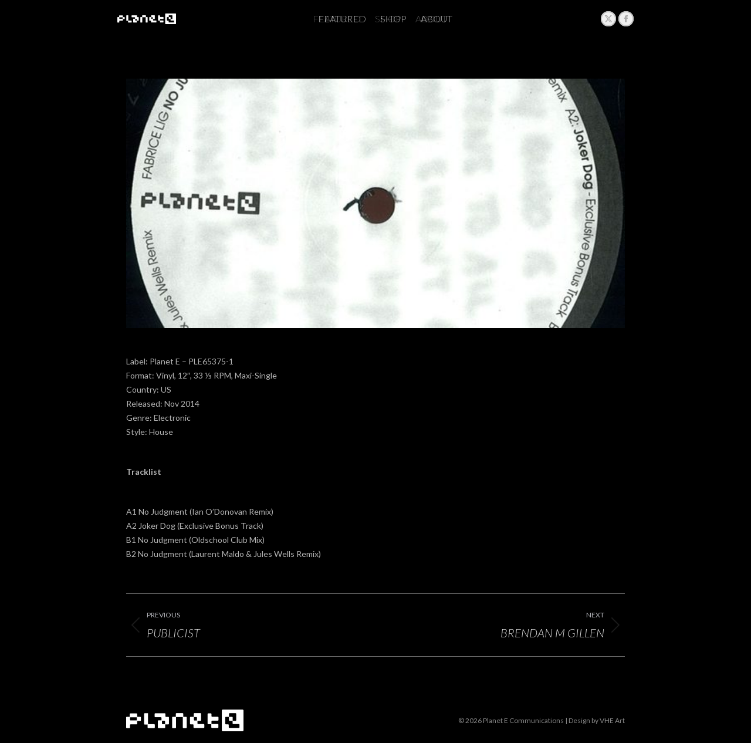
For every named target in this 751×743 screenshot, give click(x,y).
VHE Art (612, 720)
